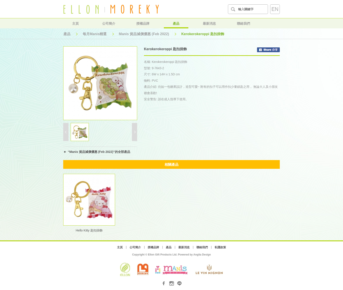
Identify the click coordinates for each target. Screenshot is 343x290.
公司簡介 (108, 23)
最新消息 (209, 23)
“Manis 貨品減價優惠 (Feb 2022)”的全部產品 (99, 152)
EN (274, 9)
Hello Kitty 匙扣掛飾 (89, 230)
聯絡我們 (243, 23)
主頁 (75, 23)
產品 (176, 23)
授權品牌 (142, 23)
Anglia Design (202, 254)
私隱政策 (220, 247)
